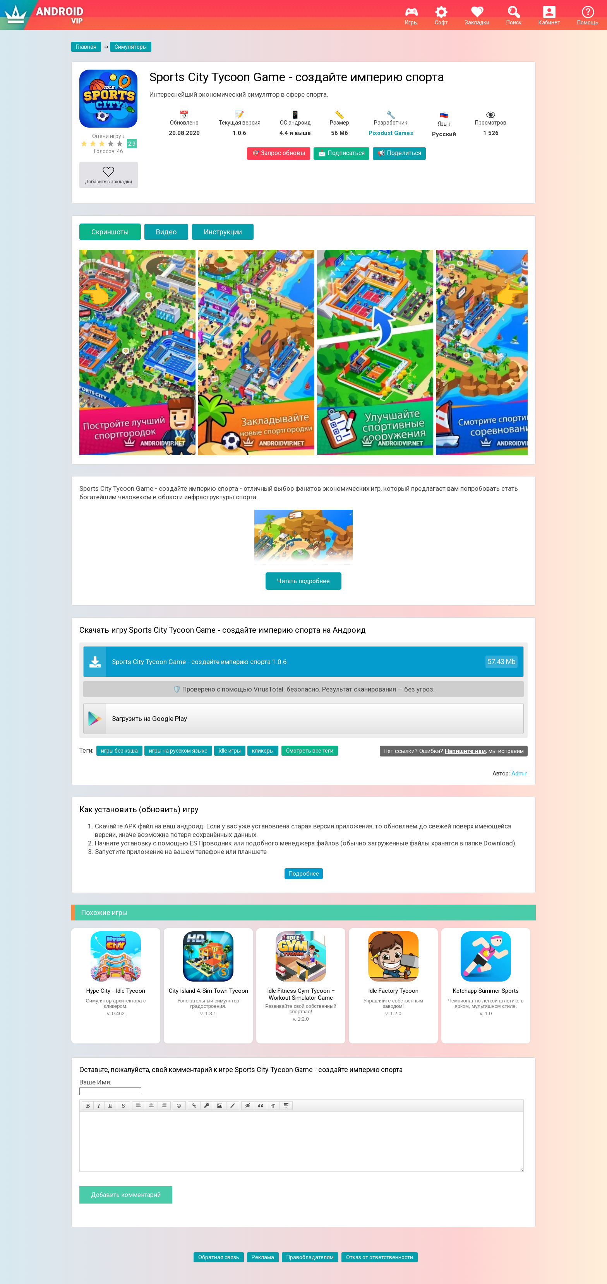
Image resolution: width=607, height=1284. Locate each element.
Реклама (263, 1269)
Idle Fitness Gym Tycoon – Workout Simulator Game (301, 993)
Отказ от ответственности (379, 1269)
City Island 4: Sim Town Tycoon (208, 990)
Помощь (587, 19)
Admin (519, 773)
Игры (411, 19)
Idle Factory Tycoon (393, 990)
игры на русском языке (178, 751)
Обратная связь (218, 1269)
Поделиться (399, 153)
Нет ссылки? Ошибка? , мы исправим (454, 751)
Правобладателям (310, 1269)
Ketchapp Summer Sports (486, 990)
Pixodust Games (391, 133)
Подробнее (303, 873)
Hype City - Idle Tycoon (115, 990)
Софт (441, 19)
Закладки (477, 19)
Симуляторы (131, 47)
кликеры (263, 751)
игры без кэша (119, 751)
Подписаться (341, 153)
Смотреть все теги (309, 751)
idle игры (230, 751)
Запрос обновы (278, 153)
